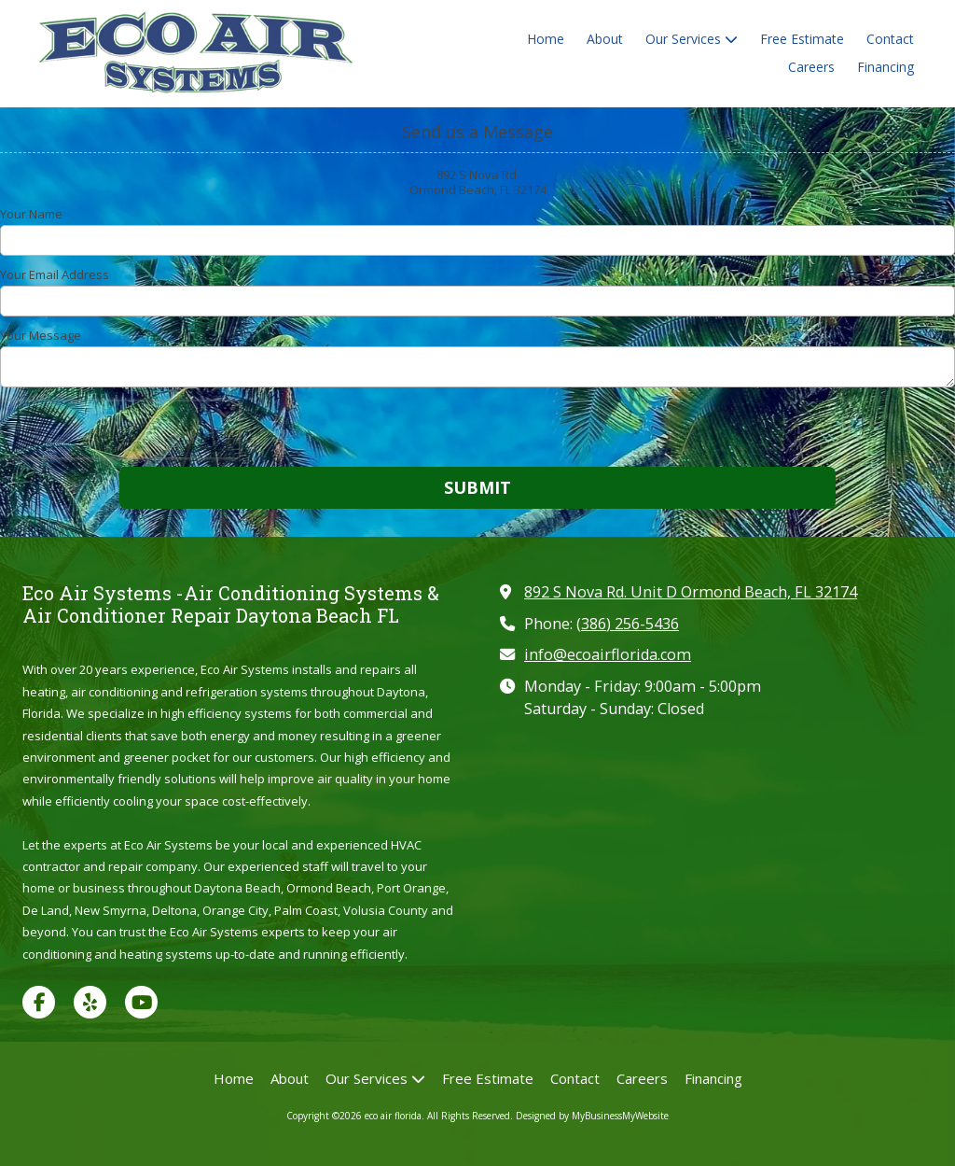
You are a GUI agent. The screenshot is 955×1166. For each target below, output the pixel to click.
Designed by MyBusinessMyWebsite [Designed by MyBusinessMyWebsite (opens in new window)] (592, 1115)
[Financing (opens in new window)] (885, 68)
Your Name (31, 213)
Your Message (40, 335)
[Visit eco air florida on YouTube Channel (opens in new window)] (141, 1002)
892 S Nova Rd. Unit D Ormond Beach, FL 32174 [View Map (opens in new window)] (690, 592)
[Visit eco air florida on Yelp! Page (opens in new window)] (90, 1002)
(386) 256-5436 (627, 623)
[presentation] (119, 429)
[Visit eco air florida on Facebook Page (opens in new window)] (38, 1002)
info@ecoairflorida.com (607, 654)
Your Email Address (54, 274)
